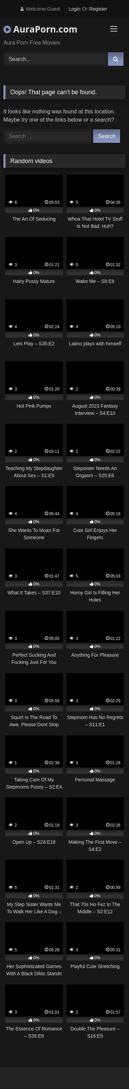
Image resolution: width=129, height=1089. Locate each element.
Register (98, 9)
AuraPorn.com (40, 29)
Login (74, 9)
